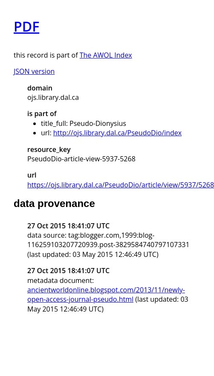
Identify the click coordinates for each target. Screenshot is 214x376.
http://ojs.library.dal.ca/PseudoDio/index (117, 132)
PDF (26, 26)
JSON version (34, 71)
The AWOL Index (106, 55)
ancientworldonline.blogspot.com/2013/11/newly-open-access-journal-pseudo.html (106, 294)
